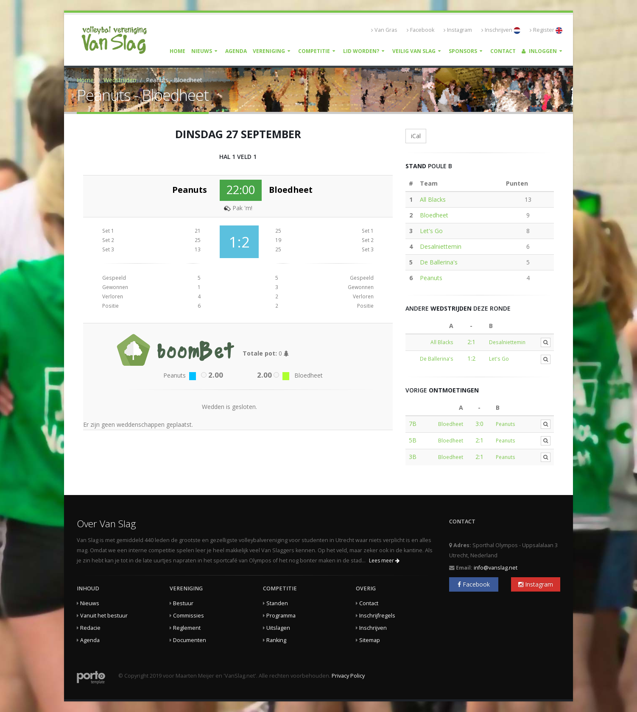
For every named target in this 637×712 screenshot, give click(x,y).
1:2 (471, 358)
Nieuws (201, 51)
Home (177, 51)
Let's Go (431, 231)
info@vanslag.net (495, 567)
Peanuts (431, 278)
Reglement (187, 627)
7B (412, 424)
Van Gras (384, 29)
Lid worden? (361, 51)
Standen (277, 603)
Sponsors (463, 51)
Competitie (314, 51)
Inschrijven (500, 30)
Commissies (188, 615)
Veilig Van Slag (414, 51)
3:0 (479, 424)
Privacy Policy (348, 675)
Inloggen (539, 51)
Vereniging (269, 51)
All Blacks (433, 199)
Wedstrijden (119, 80)
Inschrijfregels (377, 615)
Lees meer (384, 560)
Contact (503, 51)
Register (546, 30)
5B (412, 440)
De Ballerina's (439, 262)
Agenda (236, 51)
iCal (416, 136)
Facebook (420, 29)
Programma (281, 615)
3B (412, 457)
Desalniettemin (440, 246)
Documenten (189, 640)
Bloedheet (434, 215)
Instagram (458, 29)
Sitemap (369, 640)
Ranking (276, 640)
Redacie (90, 627)
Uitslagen (278, 627)
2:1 (471, 342)
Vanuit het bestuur (104, 615)
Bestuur (183, 603)
